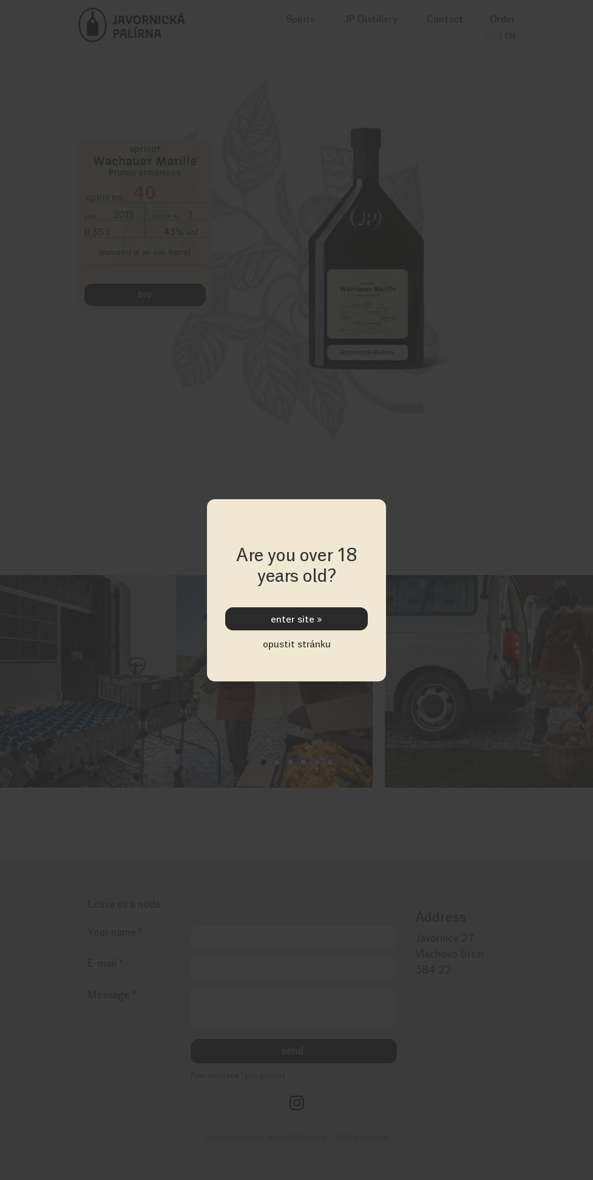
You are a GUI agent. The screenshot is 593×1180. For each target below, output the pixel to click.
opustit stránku (297, 644)
